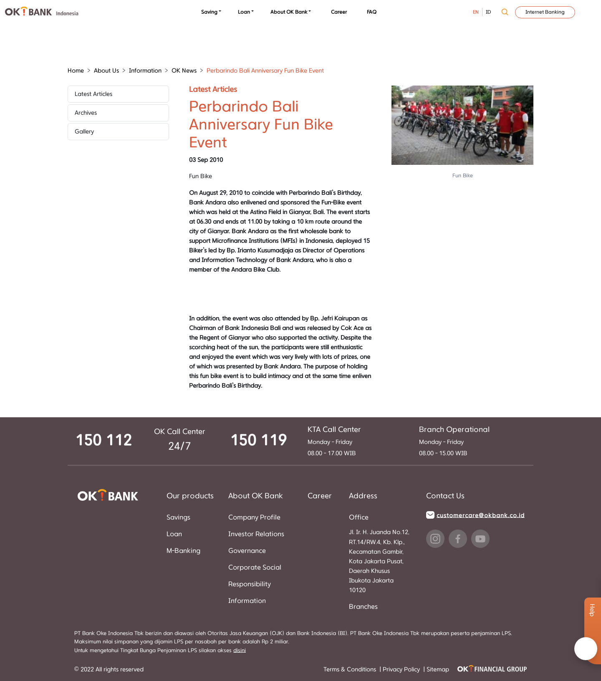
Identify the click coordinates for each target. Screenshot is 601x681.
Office (359, 517)
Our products (190, 496)
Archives (86, 112)
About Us (106, 70)
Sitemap (438, 669)
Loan (244, 12)
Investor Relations (256, 534)
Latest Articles (93, 94)
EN (476, 12)
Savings (178, 517)
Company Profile (254, 517)
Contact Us (445, 496)
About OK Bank (288, 12)
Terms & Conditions (350, 669)
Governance (247, 551)
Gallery (84, 131)
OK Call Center (179, 432)
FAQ (371, 12)
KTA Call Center (334, 430)
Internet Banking (545, 12)
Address (363, 496)
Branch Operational (454, 430)
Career (339, 12)
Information (145, 70)
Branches (363, 606)
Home (76, 70)
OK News (184, 70)
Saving (209, 12)
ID (488, 12)
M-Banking (183, 551)
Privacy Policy (402, 669)
